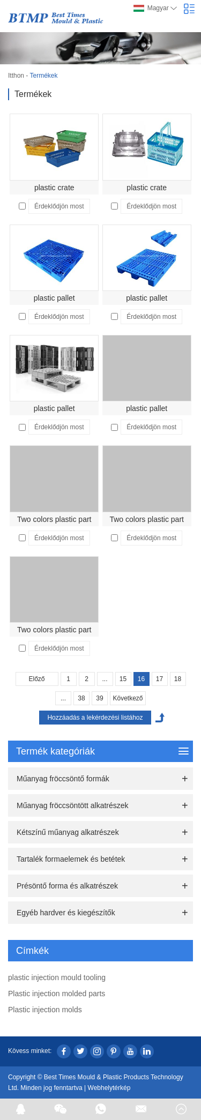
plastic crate (54, 187)
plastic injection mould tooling (57, 977)
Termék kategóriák (102, 751)
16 (141, 679)
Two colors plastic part (54, 519)
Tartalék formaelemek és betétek (71, 859)
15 (123, 679)
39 (99, 698)
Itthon (16, 75)
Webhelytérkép (109, 1088)
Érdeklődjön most (59, 206)
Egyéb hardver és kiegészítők (66, 912)
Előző (36, 679)
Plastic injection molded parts (56, 993)
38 (81, 698)
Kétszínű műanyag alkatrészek (68, 832)
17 (159, 679)
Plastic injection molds (45, 1009)
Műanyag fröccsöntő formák (63, 778)
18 (177, 679)
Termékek (43, 75)
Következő (128, 698)
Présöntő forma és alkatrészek (67, 886)
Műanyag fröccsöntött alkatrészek (73, 805)
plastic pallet (54, 298)
